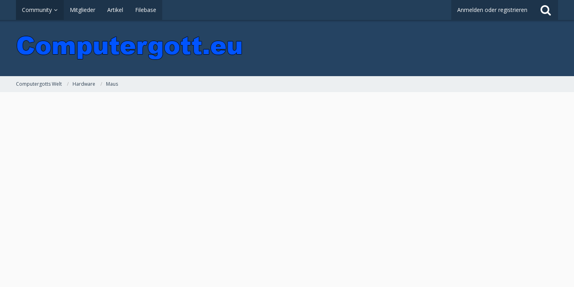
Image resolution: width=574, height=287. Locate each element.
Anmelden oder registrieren (492, 10)
